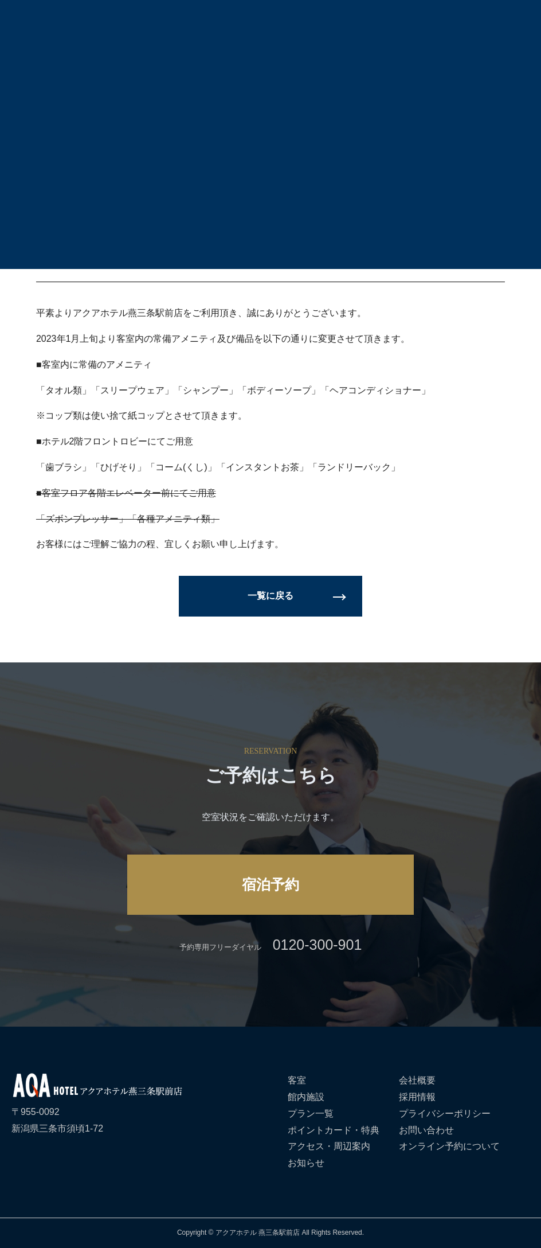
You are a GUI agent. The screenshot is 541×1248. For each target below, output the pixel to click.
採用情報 (417, 1097)
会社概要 (417, 1080)
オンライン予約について (449, 1146)
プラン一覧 (311, 1113)
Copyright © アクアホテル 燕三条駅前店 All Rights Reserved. (270, 1232)
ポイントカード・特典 (333, 1130)
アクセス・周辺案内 (329, 1146)
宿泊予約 (270, 884)
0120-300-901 (317, 945)
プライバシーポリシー (445, 1113)
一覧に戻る (270, 595)
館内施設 (306, 1097)
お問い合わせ (426, 1130)
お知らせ (306, 1163)
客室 (297, 1080)
